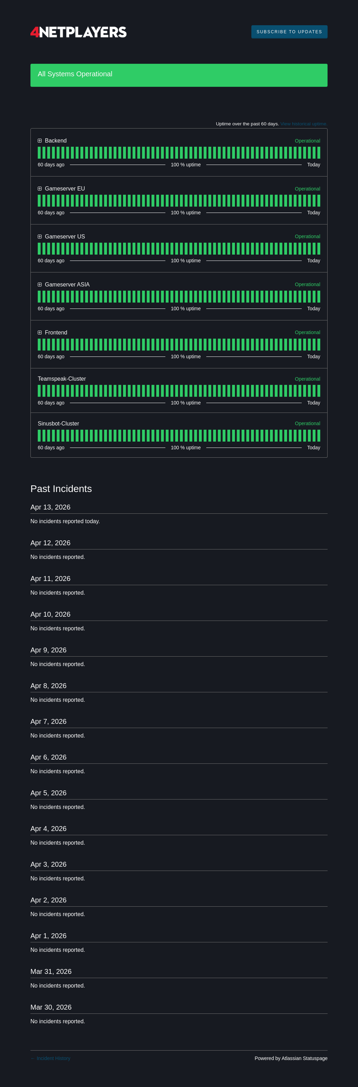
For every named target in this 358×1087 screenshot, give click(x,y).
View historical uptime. (304, 123)
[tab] (39, 153)
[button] (289, 32)
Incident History (50, 1058)
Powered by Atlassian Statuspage (291, 1058)
